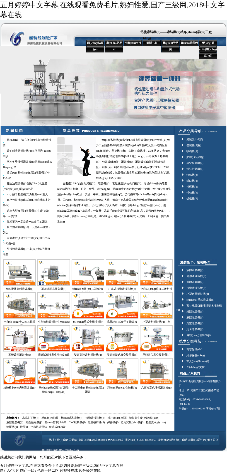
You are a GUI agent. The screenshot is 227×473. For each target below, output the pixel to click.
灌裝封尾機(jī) (194, 169)
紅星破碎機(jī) (96, 422)
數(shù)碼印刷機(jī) (72, 417)
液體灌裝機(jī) (194, 270)
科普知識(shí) (194, 349)
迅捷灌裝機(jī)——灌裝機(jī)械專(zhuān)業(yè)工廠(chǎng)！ (176, 35)
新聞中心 (151, 43)
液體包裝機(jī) (194, 317)
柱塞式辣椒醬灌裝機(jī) (122, 288)
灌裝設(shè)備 (194, 139)
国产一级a (28, 470)
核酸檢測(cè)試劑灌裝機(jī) (19, 387)
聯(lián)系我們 (189, 43)
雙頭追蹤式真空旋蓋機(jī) (122, 354)
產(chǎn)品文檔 (195, 367)
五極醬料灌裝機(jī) (19, 354)
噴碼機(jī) (192, 151)
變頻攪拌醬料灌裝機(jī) (20, 288)
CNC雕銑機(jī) (77, 422)
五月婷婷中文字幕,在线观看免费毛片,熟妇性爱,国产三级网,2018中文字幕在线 (61, 466)
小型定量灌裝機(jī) (197, 293)
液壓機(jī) (12, 426)
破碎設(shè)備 (57, 426)
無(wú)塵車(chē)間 (55, 422)
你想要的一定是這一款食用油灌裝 (27, 221)
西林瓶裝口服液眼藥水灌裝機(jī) (199, 306)
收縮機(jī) (192, 174)
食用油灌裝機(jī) (196, 276)
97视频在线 (69, 470)
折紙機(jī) (192, 198)
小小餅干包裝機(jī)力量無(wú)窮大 (27, 194)
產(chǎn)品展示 (114, 46)
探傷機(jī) (113, 422)
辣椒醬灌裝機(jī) (196, 288)
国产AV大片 (9, 470)
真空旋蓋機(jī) (194, 163)
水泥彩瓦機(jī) (30, 417)
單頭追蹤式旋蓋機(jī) (53, 288)
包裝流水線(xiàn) (156, 422)
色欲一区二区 (48, 470)
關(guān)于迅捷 (170, 46)
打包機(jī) (192, 192)
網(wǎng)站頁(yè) (95, 46)
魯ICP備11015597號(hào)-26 (62, 450)
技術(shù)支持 (132, 43)
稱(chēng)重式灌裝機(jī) (200, 299)
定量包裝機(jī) (194, 329)
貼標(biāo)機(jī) (195, 157)
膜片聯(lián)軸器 (117, 417)
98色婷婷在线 (90, 470)
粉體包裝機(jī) (194, 311)
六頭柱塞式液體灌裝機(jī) (156, 387)
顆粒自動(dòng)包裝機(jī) (122, 387)
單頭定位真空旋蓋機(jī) (156, 354)
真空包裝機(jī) (194, 323)
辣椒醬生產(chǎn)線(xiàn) (144, 417)
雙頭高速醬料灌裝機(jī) (88, 354)
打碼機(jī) (192, 186)
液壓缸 (24, 426)
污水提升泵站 (39, 426)
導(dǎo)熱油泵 (49, 417)
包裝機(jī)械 (193, 145)
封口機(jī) (192, 180)
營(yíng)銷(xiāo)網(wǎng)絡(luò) (208, 49)
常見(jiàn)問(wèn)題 (198, 361)
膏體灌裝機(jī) (194, 282)
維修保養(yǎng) (195, 355)
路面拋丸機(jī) (34, 422)
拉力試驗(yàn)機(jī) (132, 422)
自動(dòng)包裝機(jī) (198, 335)
